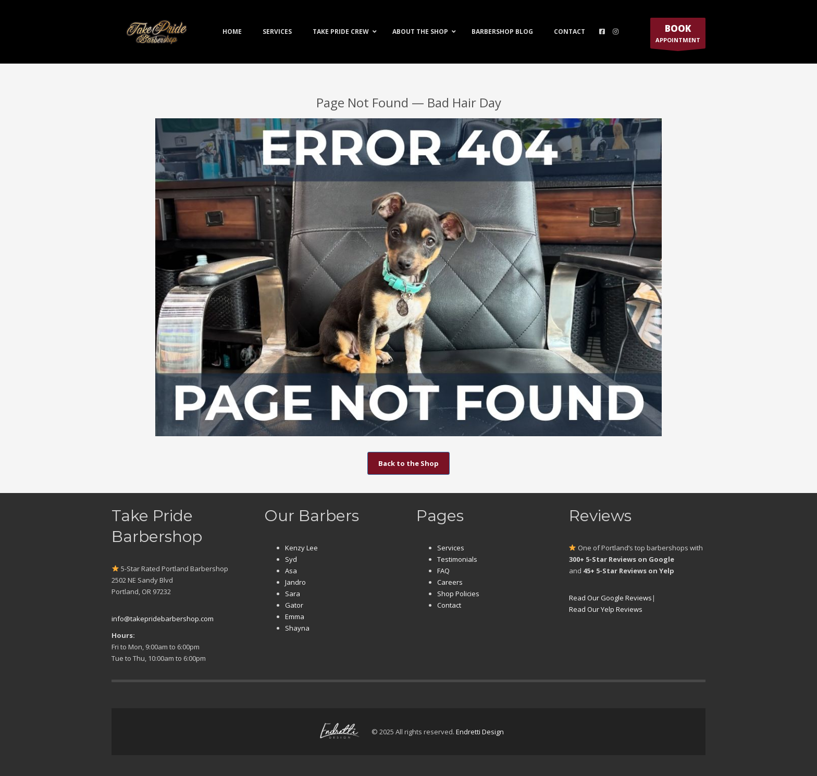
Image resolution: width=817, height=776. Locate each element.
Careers (450, 582)
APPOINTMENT (677, 35)
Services (450, 547)
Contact (449, 605)
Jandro (295, 582)
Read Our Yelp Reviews (605, 609)
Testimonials (457, 559)
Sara (292, 593)
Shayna (297, 628)
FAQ (443, 570)
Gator (294, 605)
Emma (294, 616)
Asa (291, 570)
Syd (291, 559)
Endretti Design (480, 731)
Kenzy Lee (301, 547)
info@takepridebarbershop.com (163, 618)
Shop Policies (458, 593)
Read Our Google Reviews (610, 597)
